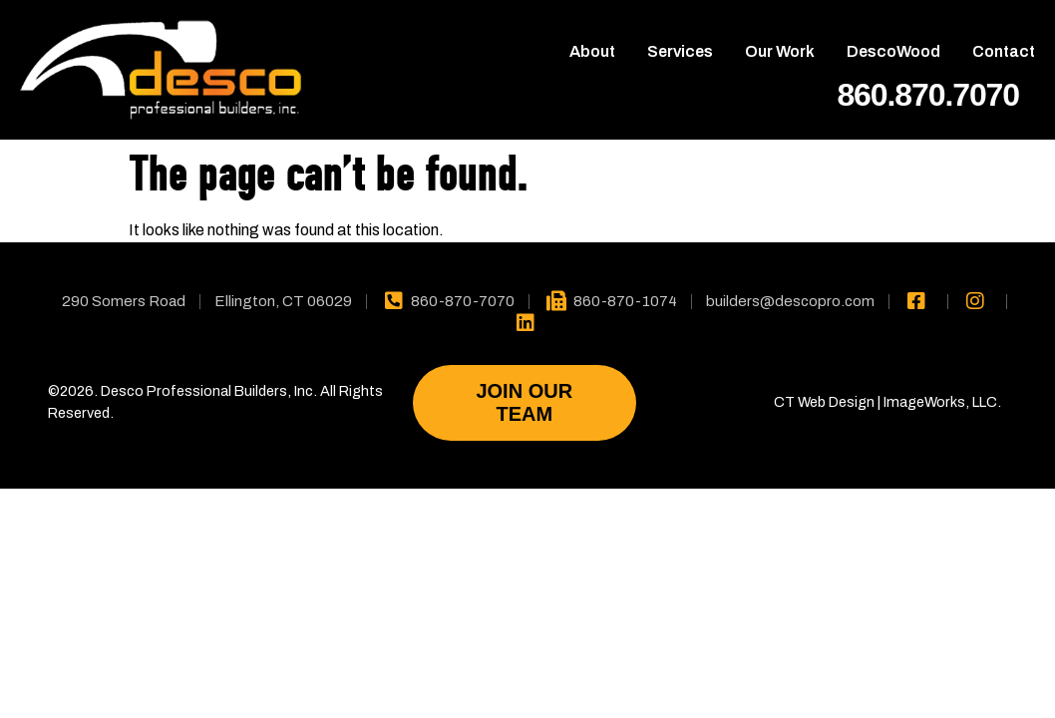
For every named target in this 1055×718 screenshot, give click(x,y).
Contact (1003, 51)
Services (680, 51)
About (592, 51)
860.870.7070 (928, 95)
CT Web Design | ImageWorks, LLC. (887, 402)
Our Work (780, 51)
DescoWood (893, 51)
